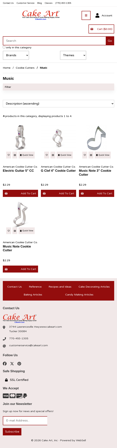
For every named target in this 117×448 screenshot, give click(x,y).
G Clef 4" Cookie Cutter (58, 170)
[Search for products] (54, 40)
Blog (39, 3)
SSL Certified (16, 380)
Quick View (26, 155)
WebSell (81, 440)
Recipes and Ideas (60, 286)
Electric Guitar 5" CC (18, 170)
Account (103, 15)
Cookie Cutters (25, 67)
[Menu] (86, 15)
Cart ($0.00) (101, 29)
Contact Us (8, 3)
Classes (48, 3)
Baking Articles (33, 294)
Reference (35, 286)
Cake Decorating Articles (94, 286)
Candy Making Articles (79, 294)
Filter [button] (8, 87)
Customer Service (25, 3)
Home (6, 67)
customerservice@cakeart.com (28, 345)
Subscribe (12, 432)
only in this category (17, 47)
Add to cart (20, 193)
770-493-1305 (18, 338)
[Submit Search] (110, 40)
